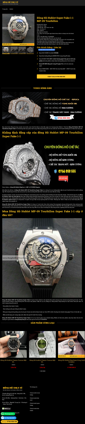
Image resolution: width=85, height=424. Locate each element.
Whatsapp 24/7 (9, 413)
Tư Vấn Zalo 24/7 (10, 417)
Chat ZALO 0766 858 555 (56, 76)
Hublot (11, 9)
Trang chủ (5, 9)
